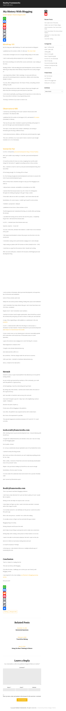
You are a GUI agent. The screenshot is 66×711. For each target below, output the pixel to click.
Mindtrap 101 (9, 44)
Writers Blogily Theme (50, 707)
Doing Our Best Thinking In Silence (22, 648)
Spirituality (46, 67)
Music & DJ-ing (48, 54)
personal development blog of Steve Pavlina (26, 152)
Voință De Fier (9, 149)
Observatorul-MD (10, 108)
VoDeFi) (5, 322)
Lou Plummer (47, 78)
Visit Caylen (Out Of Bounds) (51, 22)
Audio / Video (47, 49)
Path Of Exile (47, 61)
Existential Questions (22, 630)
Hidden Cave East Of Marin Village (52, 25)
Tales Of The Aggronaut (50, 80)
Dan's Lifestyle (8, 15)
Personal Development (49, 63)
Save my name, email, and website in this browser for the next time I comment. (22, 696)
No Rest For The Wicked (50, 58)
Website (34, 687)
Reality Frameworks (11, 3)
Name (9, 687)
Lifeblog (6, 611)
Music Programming (49, 56)
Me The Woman (48, 76)
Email (21, 687)
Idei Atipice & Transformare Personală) (13, 329)
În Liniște (36, 117)
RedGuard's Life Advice (49, 83)
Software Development (50, 65)
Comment (22, 667)
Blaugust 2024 (13, 611)
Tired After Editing (22, 639)
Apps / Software (48, 47)
